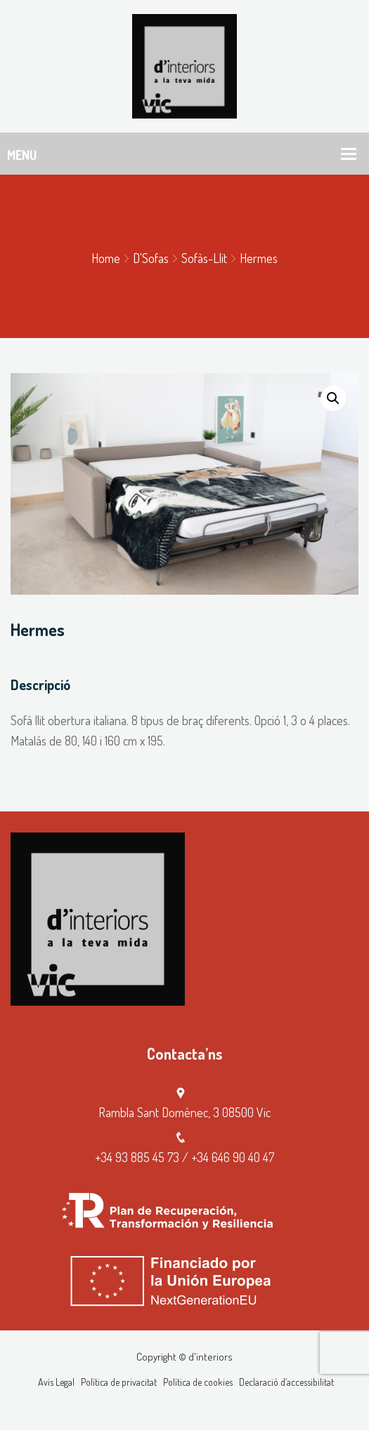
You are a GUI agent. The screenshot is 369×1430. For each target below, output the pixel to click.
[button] (333, 398)
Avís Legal (56, 1382)
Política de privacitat (119, 1382)
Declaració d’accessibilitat (286, 1382)
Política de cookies (198, 1382)
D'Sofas (151, 258)
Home (105, 258)
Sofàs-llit (204, 258)
